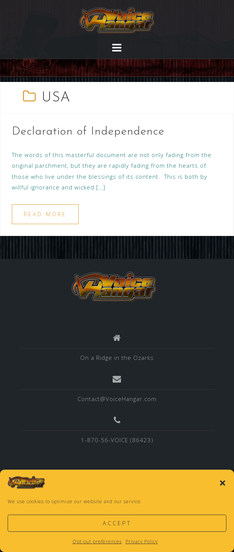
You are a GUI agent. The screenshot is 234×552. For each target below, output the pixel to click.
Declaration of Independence (88, 132)
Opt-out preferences (97, 541)
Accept (117, 523)
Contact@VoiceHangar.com (117, 399)
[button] (222, 483)
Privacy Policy (142, 541)
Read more (45, 214)
